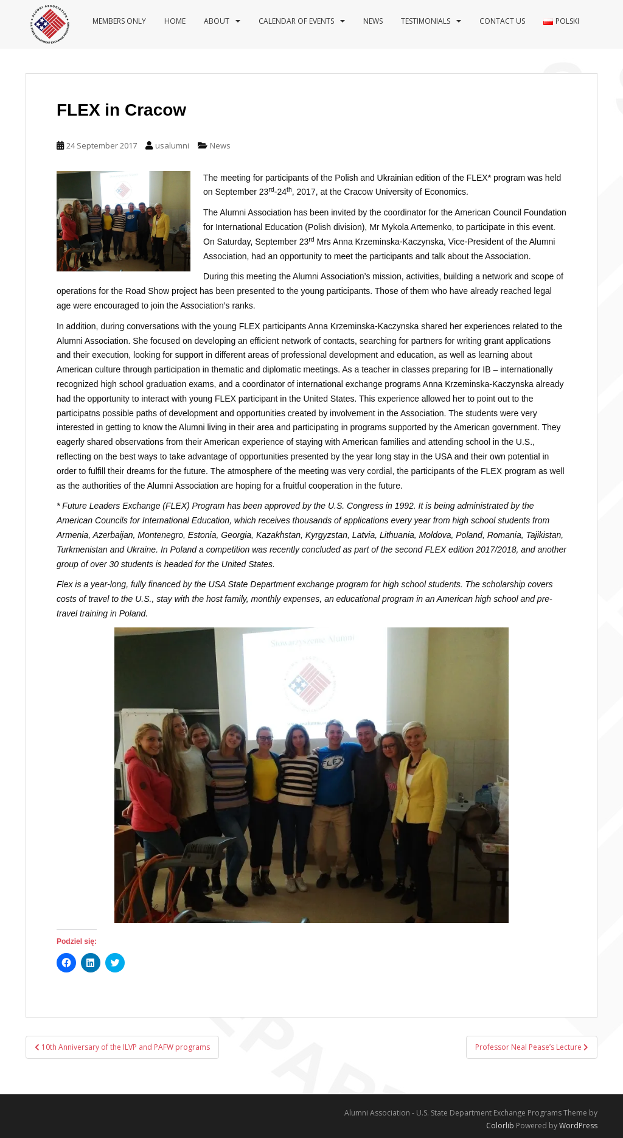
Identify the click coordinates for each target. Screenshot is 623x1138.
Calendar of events (296, 21)
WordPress (578, 1125)
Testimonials (425, 21)
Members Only (119, 21)
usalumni (172, 145)
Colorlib (500, 1125)
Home (175, 21)
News (373, 21)
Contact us (502, 21)
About (216, 21)
